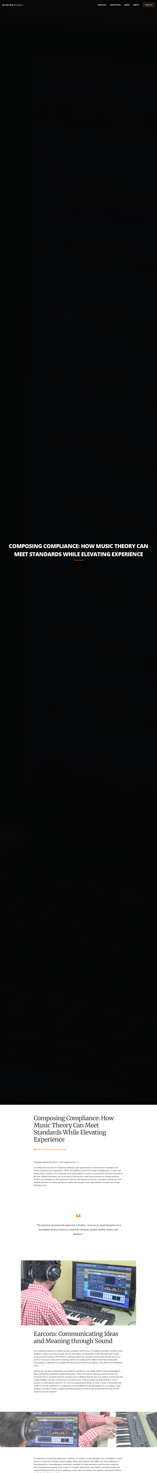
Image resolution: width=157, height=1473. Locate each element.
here (77, 1162)
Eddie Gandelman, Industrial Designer (51, 1149)
